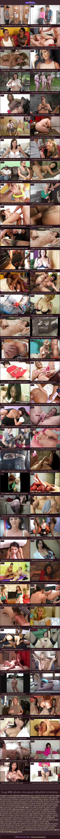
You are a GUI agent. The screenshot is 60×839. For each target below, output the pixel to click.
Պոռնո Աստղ (51, 814)
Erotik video (24, 808)
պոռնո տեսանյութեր (23, 816)
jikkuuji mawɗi (19, 810)
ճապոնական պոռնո (9, 800)
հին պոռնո (13, 814)
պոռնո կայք (11, 802)
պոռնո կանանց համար (10, 804)
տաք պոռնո (5, 828)
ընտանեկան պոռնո (9, 820)
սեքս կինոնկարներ (37, 814)
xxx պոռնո (47, 820)
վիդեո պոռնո (49, 800)
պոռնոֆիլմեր (49, 818)
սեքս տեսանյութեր (8, 822)
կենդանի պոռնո (13, 826)
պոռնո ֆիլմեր (44, 824)
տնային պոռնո (19, 824)
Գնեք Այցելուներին (38, 837)
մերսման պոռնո (48, 796)
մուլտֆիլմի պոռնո (47, 810)
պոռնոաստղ (24, 800)
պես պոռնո (35, 796)
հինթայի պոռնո (28, 804)
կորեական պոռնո (42, 802)
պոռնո (45, 798)
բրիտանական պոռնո (47, 826)
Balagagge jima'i (15, 832)
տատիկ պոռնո (36, 808)
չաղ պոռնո (24, 814)
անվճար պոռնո (38, 822)
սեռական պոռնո (7, 812)
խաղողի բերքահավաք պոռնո (19, 806)
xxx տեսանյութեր (30, 2)
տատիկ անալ (30, 828)
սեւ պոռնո (55, 802)
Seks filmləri (36, 798)
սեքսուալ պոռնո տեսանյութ (12, 830)
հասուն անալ (32, 824)
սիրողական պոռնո (21, 818)
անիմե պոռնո (6, 810)
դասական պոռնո (29, 826)
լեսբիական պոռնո (25, 802)
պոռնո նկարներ (23, 798)
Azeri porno (25, 796)
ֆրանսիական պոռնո (43, 830)
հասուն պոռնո (24, 820)
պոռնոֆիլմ (11, 798)
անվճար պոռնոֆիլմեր (10, 796)
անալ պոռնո (37, 820)
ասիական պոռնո (11, 808)
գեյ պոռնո (36, 812)
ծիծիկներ (29, 830)
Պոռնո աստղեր (7, 816)
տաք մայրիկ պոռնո (46, 828)
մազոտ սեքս (38, 816)
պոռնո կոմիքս (36, 800)
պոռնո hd (45, 812)
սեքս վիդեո (53, 798)
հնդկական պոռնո (23, 812)
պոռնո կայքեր (42, 804)
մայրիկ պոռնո (50, 808)
